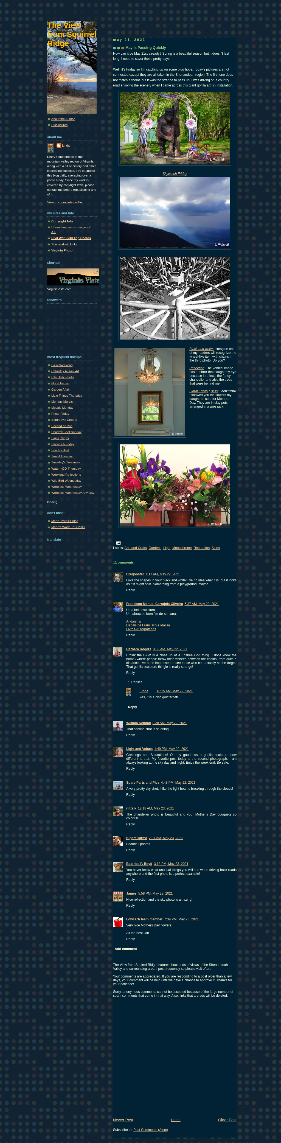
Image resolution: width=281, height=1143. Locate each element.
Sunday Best (60, 450)
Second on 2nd (61, 426)
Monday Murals (62, 401)
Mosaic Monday (62, 407)
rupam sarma (136, 838)
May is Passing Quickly (145, 48)
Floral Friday (60, 383)
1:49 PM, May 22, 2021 (171, 749)
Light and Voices (139, 749)
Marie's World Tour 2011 (68, 527)
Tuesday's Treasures (65, 462)
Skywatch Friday (62, 444)
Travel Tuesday (62, 456)
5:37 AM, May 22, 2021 (201, 604)
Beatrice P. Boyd (139, 864)
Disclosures (59, 125)
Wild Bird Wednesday (66, 480)
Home (176, 1120)
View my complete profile (64, 202)
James (131, 893)
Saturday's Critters (64, 419)
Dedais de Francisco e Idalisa (148, 625)
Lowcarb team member (144, 919)
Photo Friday (60, 413)
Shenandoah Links (64, 244)
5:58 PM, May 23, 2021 (155, 893)
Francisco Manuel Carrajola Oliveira (154, 604)
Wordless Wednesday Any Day (72, 492)
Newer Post (123, 1120)
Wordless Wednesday (66, 486)
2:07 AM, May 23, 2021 (166, 838)
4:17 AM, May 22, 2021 (163, 574)
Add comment (126, 949)
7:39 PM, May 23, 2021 (181, 919)
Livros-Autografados (141, 629)
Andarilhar (133, 621)
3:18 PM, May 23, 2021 (171, 864)
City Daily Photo (62, 377)
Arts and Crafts (136, 548)
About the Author (63, 119)
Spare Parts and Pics (142, 783)
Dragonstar (135, 574)
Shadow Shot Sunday (66, 432)
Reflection (196, 368)
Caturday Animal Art (65, 371)
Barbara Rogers (138, 649)
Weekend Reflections (66, 474)
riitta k (131, 808)
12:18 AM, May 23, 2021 (156, 808)
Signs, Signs (60, 438)
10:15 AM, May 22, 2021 (175, 691)
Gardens (155, 548)
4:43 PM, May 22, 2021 (178, 783)
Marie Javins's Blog (64, 521)
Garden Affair (60, 389)
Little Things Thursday (66, 395)
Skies (216, 548)
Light (166, 548)
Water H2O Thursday (66, 468)
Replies (136, 682)
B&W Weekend (61, 365)
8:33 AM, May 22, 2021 (170, 649)
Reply (130, 590)
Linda (143, 691)
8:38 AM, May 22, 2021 (170, 723)
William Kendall (138, 723)
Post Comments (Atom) (150, 1130)
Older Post (227, 1120)
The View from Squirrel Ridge (72, 34)
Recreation (202, 548)
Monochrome (182, 548)
